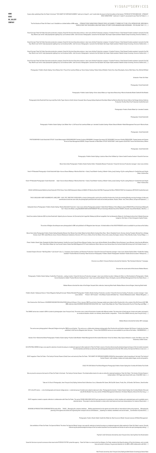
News (10, 17)
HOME (10, 14)
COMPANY (11, 22)
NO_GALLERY (12, 19)
